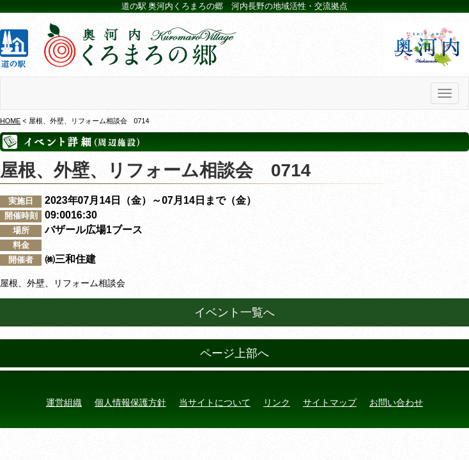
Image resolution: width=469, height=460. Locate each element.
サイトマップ (330, 402)
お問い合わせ (396, 402)
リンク (276, 402)
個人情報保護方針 (130, 402)
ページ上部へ (234, 353)
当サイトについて (214, 402)
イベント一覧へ (234, 312)
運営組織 (64, 402)
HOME (10, 121)
